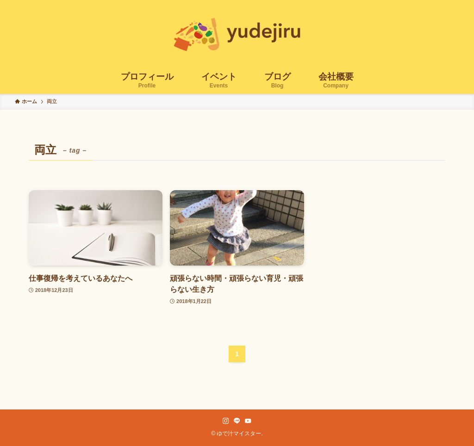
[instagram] (226, 421)
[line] (237, 421)
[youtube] (248, 421)
